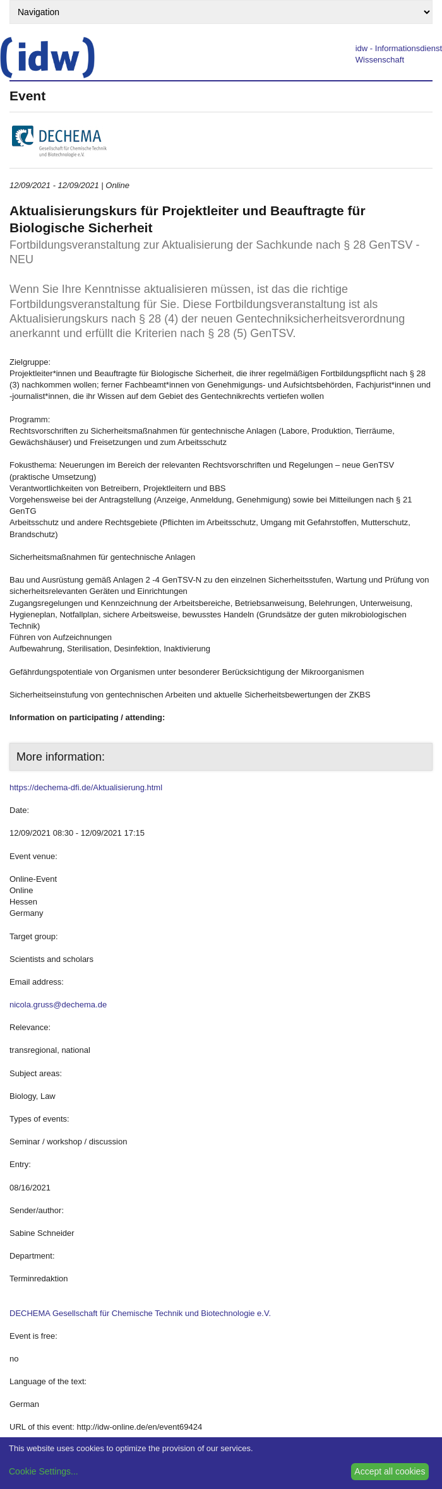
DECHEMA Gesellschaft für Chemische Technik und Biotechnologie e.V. (140, 1313)
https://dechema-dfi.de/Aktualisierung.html (85, 787)
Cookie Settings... (43, 1471)
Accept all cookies (389, 1471)
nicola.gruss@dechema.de (58, 1004)
